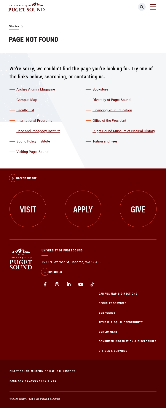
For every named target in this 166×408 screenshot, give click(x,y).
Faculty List (25, 109)
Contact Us (51, 272)
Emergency (107, 312)
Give (138, 209)
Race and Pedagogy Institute (38, 130)
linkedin (69, 284)
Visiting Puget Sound (32, 151)
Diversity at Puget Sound (112, 99)
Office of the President (109, 120)
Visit (28, 209)
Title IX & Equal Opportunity (121, 322)
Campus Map (26, 99)
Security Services (112, 303)
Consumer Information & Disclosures (127, 341)
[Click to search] (142, 7)
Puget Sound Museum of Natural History (124, 130)
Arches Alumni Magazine (35, 89)
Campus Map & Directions (118, 293)
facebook (45, 284)
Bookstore (100, 89)
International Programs (34, 120)
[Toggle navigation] (153, 7)
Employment (108, 331)
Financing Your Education (112, 109)
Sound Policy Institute (33, 141)
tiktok (92, 284)
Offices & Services (113, 350)
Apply (83, 209)
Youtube (81, 284)
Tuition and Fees (105, 141)
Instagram (57, 284)
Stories (14, 26)
